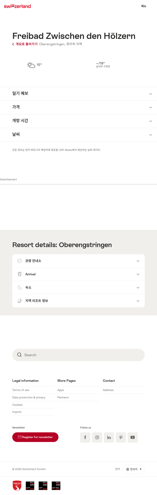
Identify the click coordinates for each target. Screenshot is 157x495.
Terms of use (20, 390)
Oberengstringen (85, 245)
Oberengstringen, (52, 44)
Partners (63, 397)
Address (108, 390)
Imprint (16, 412)
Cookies (17, 404)
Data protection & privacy (28, 397)
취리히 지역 (74, 44)
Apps (60, 390)
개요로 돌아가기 (25, 44)
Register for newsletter (38, 435)
